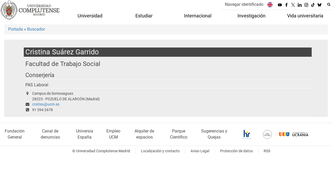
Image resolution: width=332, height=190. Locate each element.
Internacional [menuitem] (197, 15)
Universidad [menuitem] (90, 15)
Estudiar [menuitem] (144, 15)
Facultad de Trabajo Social (62, 64)
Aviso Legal (200, 151)
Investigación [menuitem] (251, 15)
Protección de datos (236, 151)
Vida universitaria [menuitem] (305, 15)
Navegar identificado (244, 4)
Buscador (36, 29)
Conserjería (39, 75)
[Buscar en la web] (329, 4)
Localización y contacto (160, 151)
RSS (267, 151)
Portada (15, 29)
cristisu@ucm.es (45, 104)
